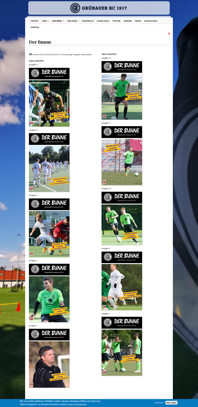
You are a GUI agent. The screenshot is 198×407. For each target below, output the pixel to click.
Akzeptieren (159, 402)
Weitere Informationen (77, 404)
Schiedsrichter (88, 21)
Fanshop (138, 21)
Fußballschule (103, 21)
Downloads (35, 27)
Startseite (35, 21)
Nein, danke (172, 403)
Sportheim (116, 21)
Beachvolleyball (151, 21)
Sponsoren (128, 21)
